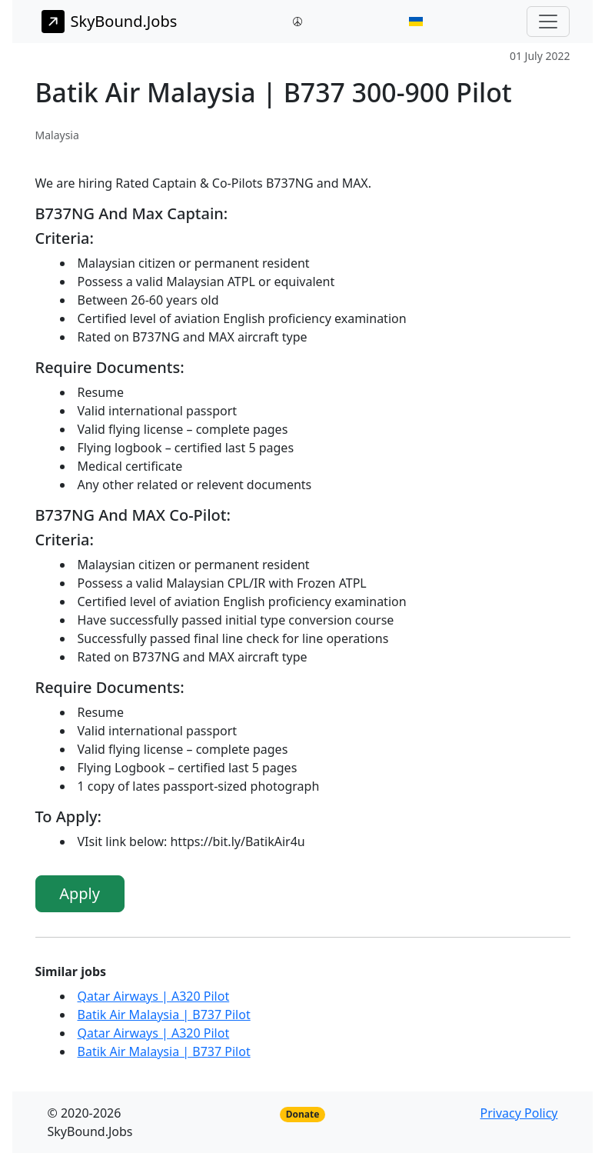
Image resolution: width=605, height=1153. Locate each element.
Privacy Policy (519, 1113)
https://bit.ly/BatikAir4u (237, 841)
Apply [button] (79, 893)
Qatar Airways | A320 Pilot (154, 996)
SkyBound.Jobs (110, 21)
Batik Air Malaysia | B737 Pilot (164, 1014)
